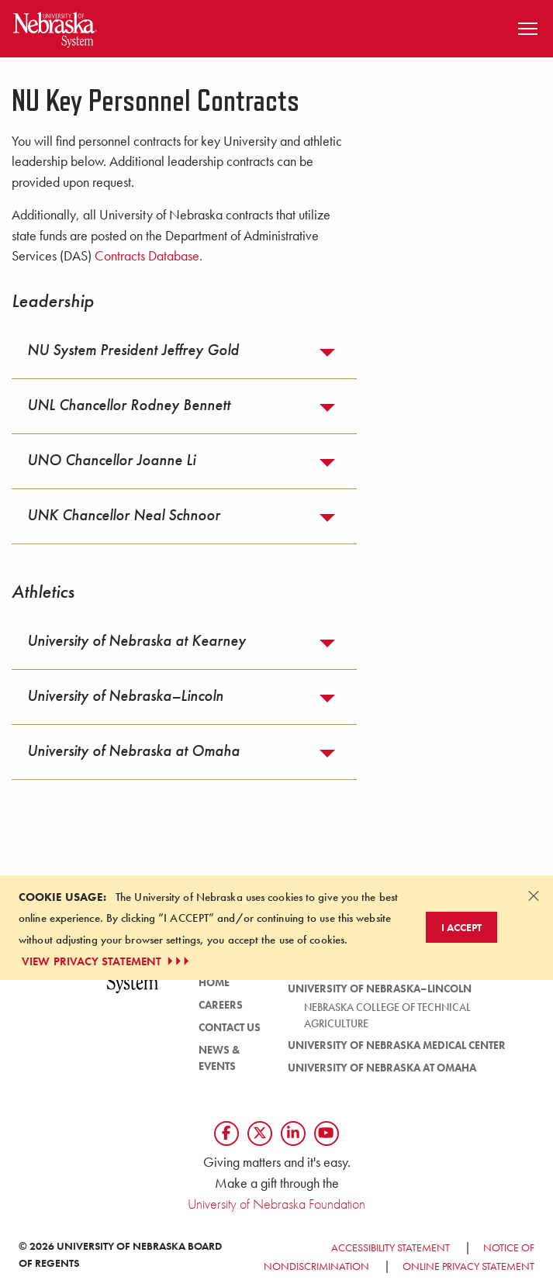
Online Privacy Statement (468, 1266)
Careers (221, 1005)
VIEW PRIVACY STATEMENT (107, 961)
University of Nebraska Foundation (276, 1204)
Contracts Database (147, 255)
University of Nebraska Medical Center (397, 1045)
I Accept (461, 927)
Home (214, 982)
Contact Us (230, 1027)
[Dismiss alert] (534, 895)
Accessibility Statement (390, 1247)
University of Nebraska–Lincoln (380, 988)
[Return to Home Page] (55, 27)
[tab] (184, 351)
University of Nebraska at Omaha (382, 1068)
